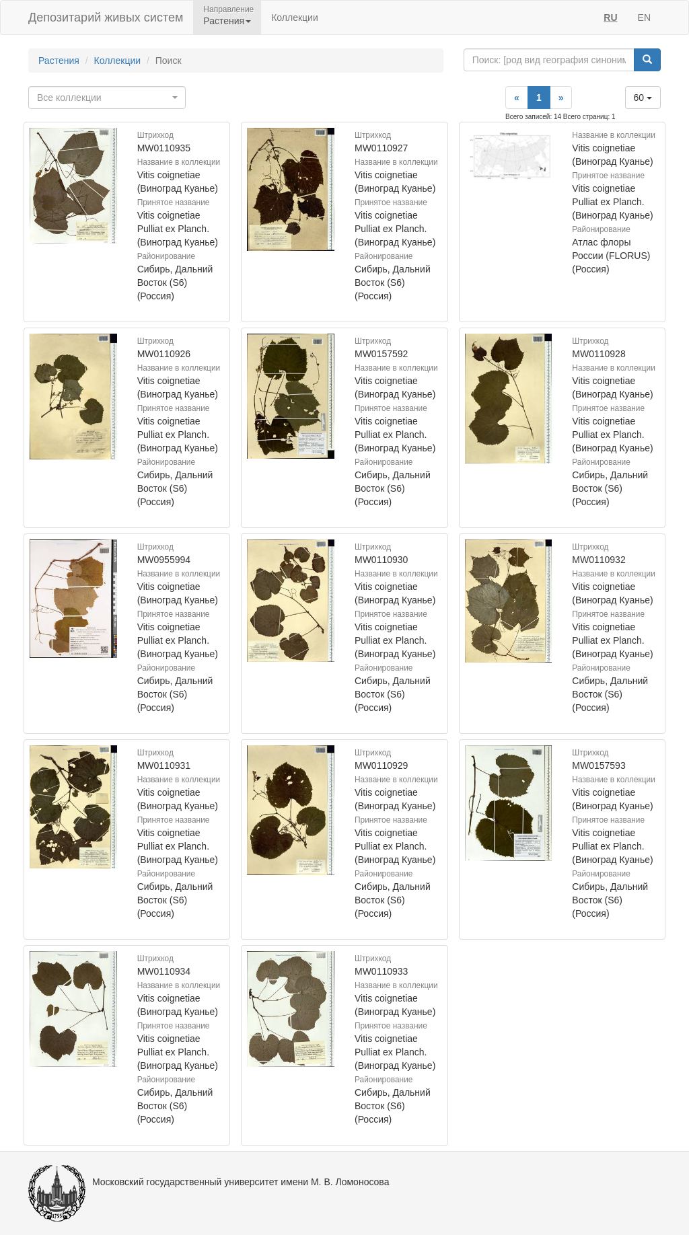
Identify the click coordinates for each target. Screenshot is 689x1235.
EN (644, 17)
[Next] (561, 97)
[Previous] (516, 97)
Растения (58, 60)
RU (610, 17)
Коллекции (294, 17)
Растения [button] (227, 20)
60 (643, 97)
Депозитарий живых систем (105, 17)
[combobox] (107, 97)
